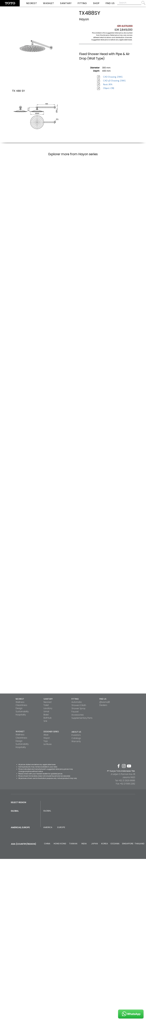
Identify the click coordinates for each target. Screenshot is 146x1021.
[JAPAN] (94, 843)
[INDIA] (84, 843)
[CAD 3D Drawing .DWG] (114, 81)
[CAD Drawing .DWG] (113, 77)
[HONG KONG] (59, 843)
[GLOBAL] (47, 811)
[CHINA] (47, 843)
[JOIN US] (130, 1014)
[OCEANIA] (115, 843)
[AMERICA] (47, 827)
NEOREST (20, 698)
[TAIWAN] (73, 843)
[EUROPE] (61, 827)
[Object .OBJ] (112, 88)
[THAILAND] (139, 843)
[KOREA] (104, 843)
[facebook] (118, 766)
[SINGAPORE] (127, 843)
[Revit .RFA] (112, 84)
